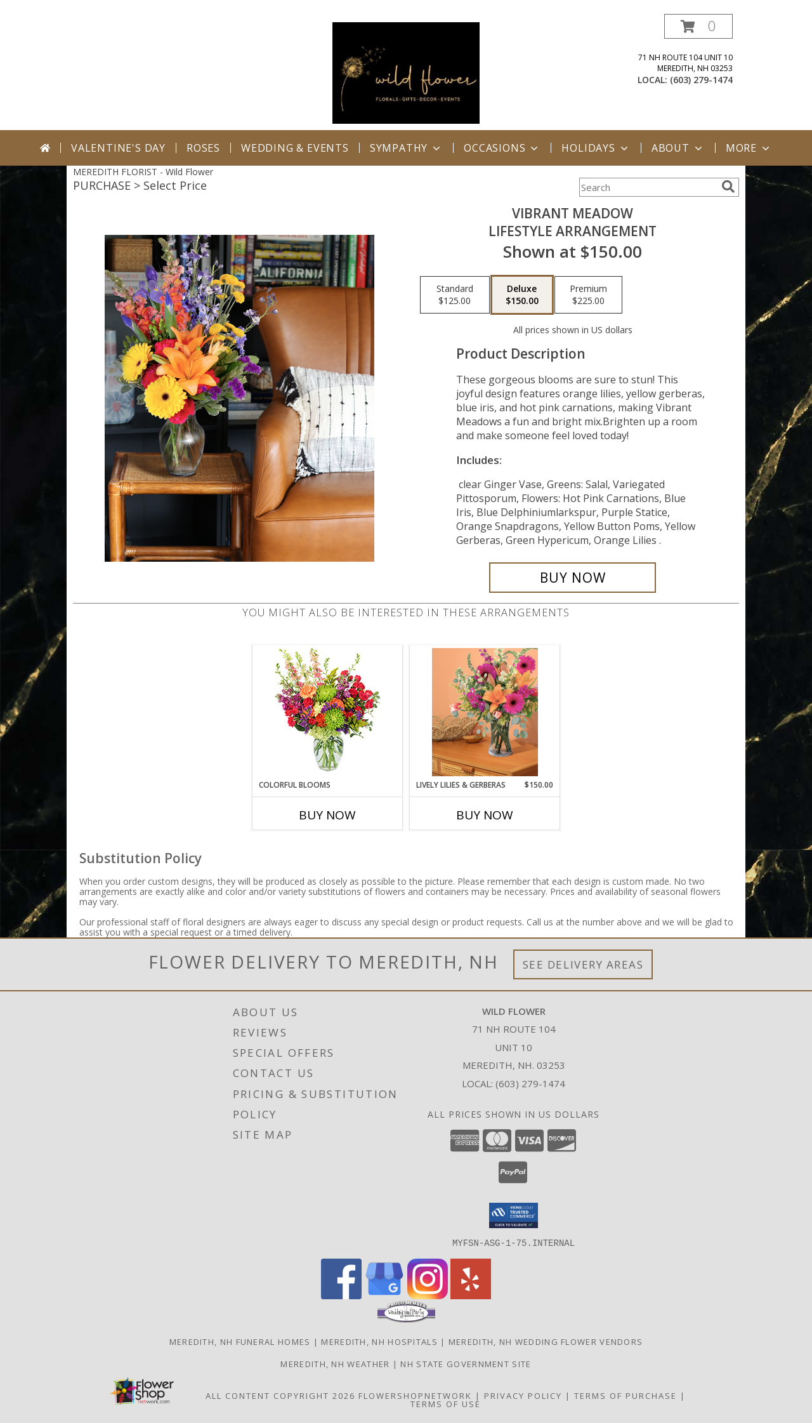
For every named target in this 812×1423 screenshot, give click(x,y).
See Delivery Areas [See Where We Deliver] (583, 964)
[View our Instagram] (427, 1295)
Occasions (502, 148)
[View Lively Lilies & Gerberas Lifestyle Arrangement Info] (485, 712)
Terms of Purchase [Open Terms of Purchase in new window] (625, 1395)
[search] (728, 187)
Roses (203, 148)
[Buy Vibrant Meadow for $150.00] (572, 577)
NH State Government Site (465, 1363)
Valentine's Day (118, 148)
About (678, 148)
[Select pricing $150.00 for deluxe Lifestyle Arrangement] (522, 295)
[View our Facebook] (341, 1295)
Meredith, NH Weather (335, 1363)
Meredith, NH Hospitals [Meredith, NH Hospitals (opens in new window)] (379, 1341)
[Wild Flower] (405, 72)
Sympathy (406, 148)
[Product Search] (648, 187)
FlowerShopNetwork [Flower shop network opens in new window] (415, 1395)
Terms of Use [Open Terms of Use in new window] (445, 1403)
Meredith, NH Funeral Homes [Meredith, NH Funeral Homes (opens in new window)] (240, 1341)
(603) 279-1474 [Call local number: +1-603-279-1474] (701, 80)
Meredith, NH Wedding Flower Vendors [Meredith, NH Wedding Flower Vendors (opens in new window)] (546, 1341)
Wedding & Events (295, 148)
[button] (698, 26)
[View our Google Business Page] (384, 1295)
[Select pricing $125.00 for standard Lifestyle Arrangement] (455, 295)
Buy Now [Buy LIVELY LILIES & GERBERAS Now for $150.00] (484, 815)
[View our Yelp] (470, 1295)
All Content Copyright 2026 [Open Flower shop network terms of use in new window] (280, 1395)
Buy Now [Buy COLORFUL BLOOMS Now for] (327, 815)
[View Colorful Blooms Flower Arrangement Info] (328, 712)
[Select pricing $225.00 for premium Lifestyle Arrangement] (588, 295)
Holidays (595, 148)
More (749, 148)
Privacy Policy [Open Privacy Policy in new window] (523, 1395)
